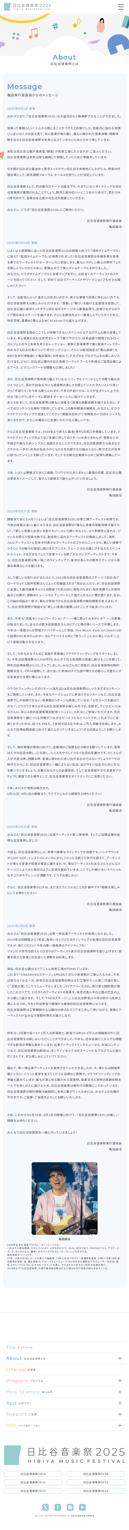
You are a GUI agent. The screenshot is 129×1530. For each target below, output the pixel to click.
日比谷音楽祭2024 (96, 1491)
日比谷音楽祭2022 (96, 1482)
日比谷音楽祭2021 (33, 1482)
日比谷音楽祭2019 (33, 1474)
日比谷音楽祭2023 (33, 1491)
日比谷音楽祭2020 (96, 1474)
